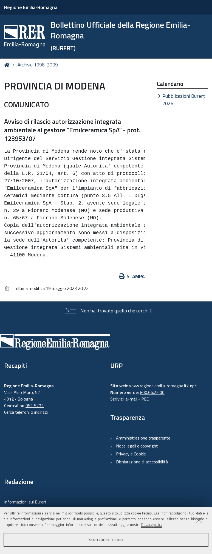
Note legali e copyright (137, 446)
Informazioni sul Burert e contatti (25, 505)
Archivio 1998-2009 (38, 64)
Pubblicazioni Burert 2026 (183, 99)
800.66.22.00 (152, 392)
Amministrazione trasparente (143, 438)
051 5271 (35, 405)
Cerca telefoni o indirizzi (26, 412)
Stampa (132, 276)
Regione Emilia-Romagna (30, 7)
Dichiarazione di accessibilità (142, 461)
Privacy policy (151, 524)
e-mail (131, 399)
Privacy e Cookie (131, 454)
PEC (145, 399)
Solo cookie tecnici (106, 539)
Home (8, 65)
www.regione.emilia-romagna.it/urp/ (162, 385)
